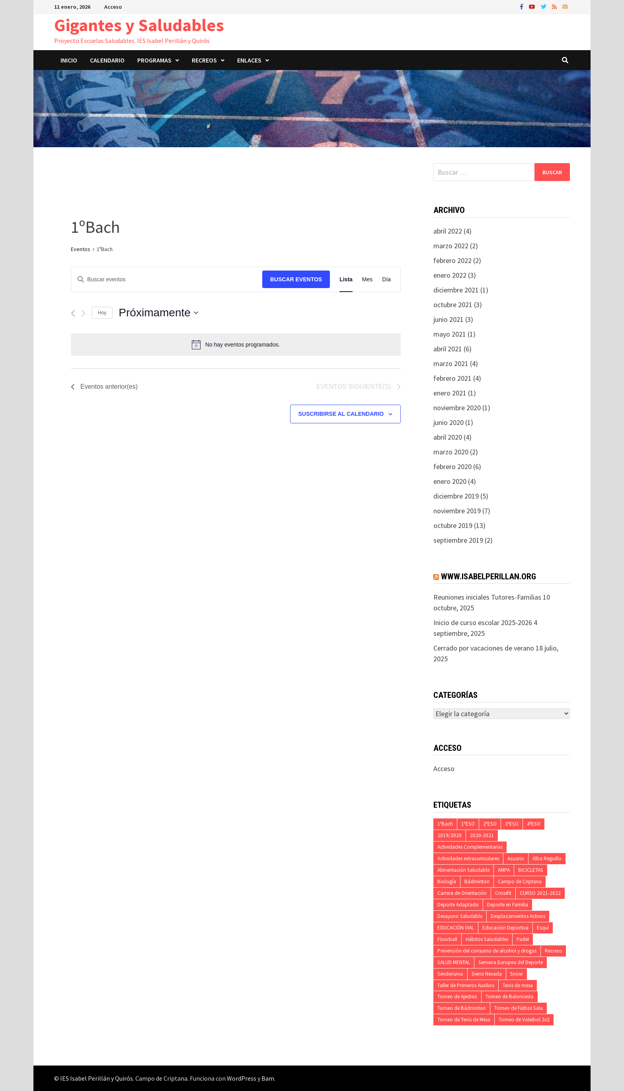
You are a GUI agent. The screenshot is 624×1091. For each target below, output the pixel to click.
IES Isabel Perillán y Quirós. (97, 1078)
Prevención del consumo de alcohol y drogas (486, 950)
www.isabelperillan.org (488, 576)
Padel (523, 939)
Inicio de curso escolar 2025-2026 (482, 622)
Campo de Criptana (520, 881)
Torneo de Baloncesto (510, 996)
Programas (154, 60)
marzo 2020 (450, 451)
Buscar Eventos (296, 279)
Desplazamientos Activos (518, 916)
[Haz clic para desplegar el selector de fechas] (158, 313)
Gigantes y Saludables (139, 25)
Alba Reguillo (547, 858)
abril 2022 (447, 231)
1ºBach (445, 823)
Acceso (113, 6)
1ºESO (468, 823)
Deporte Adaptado (458, 904)
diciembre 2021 (456, 289)
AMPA (504, 870)
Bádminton (476, 881)
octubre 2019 (452, 525)
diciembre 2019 (456, 496)
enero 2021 (449, 392)
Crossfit (503, 893)
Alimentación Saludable (463, 870)
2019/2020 (449, 835)
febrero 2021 (452, 378)
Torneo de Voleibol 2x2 (524, 1019)
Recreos (204, 60)
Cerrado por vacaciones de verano (483, 648)
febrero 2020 (452, 466)
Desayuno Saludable (459, 916)
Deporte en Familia (507, 904)
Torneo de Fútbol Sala (518, 1008)
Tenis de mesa (518, 985)
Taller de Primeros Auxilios (465, 985)
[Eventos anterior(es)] (73, 313)
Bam (267, 1078)
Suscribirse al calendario (341, 414)
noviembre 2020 (457, 407)
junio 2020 (448, 422)
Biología (446, 881)
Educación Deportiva (505, 927)
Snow (516, 973)
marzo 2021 (450, 363)
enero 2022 (449, 275)
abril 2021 (447, 348)
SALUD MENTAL (453, 962)
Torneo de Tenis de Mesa (463, 1019)
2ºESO (490, 823)
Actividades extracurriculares (468, 858)
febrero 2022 (452, 260)
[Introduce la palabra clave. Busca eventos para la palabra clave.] (166, 279)
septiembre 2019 (458, 540)
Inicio (68, 60)
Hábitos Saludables (487, 939)
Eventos (80, 249)
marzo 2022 (450, 245)
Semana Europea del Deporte (510, 962)
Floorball (447, 939)
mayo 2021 (449, 334)
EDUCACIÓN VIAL (455, 927)
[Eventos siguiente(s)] (83, 313)
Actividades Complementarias (470, 847)
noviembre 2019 (457, 510)
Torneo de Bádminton (461, 1008)
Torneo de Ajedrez (457, 996)
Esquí (543, 927)
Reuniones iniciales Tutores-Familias (487, 597)
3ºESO (512, 823)
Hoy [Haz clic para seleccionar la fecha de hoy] (102, 313)
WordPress (241, 1078)
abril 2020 (447, 437)
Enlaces (249, 60)
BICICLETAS (530, 870)
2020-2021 (482, 835)
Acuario (515, 858)
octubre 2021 (452, 304)
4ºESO (533, 823)
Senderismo (450, 973)
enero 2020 (449, 481)
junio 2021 (448, 319)
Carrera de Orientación (462, 893)
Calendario (107, 60)
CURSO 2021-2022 (540, 893)
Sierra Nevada (487, 973)
